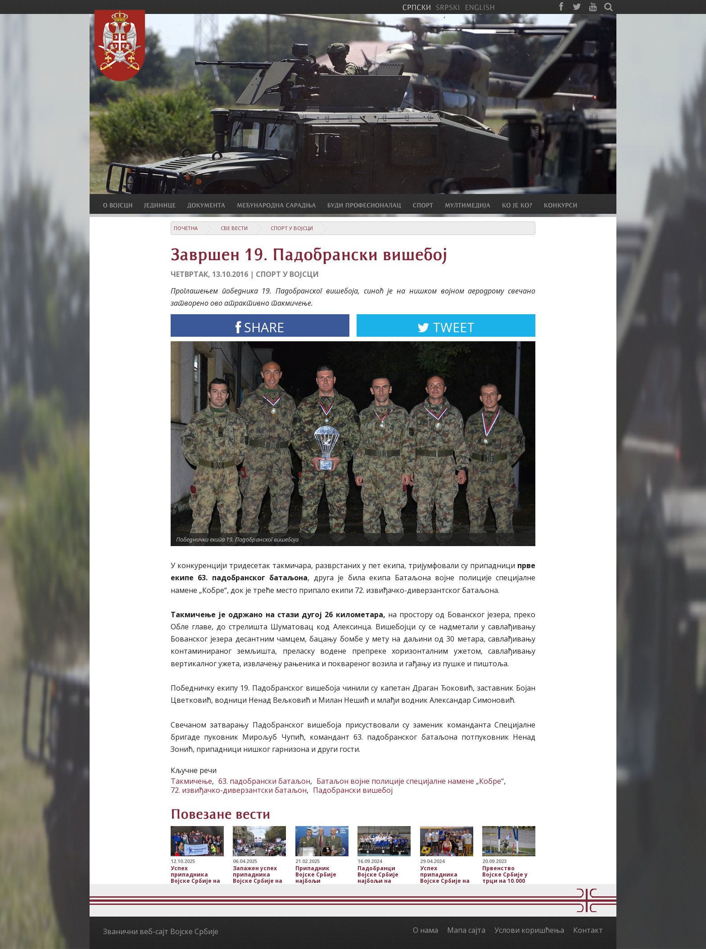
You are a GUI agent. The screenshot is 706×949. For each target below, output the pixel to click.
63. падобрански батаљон (264, 781)
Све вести (234, 228)
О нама (425, 930)
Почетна (186, 228)
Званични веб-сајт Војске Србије (160, 931)
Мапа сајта (466, 930)
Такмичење (191, 781)
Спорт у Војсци (292, 228)
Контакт (588, 930)
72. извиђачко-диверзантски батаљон (239, 790)
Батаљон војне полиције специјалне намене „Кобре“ (410, 781)
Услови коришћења (529, 930)
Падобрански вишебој (353, 790)
